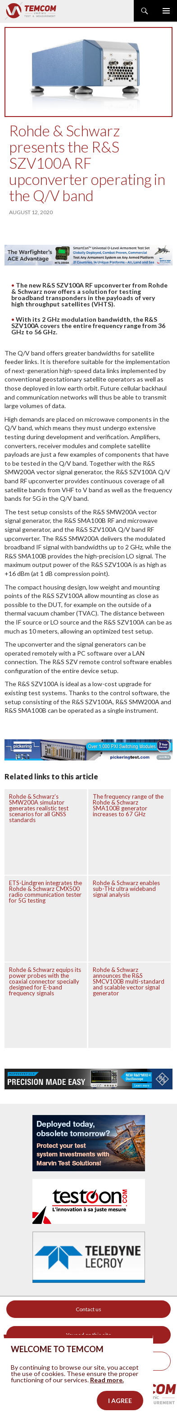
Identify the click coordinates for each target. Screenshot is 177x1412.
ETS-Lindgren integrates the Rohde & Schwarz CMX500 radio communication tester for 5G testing (45, 891)
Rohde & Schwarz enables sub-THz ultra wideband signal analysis (126, 888)
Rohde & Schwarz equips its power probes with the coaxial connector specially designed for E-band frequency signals (45, 981)
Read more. (107, 1390)
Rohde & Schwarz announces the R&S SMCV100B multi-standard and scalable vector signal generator (128, 981)
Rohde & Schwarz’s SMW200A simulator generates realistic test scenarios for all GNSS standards (38, 808)
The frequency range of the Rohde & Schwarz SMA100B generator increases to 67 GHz (128, 805)
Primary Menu (166, 11)
